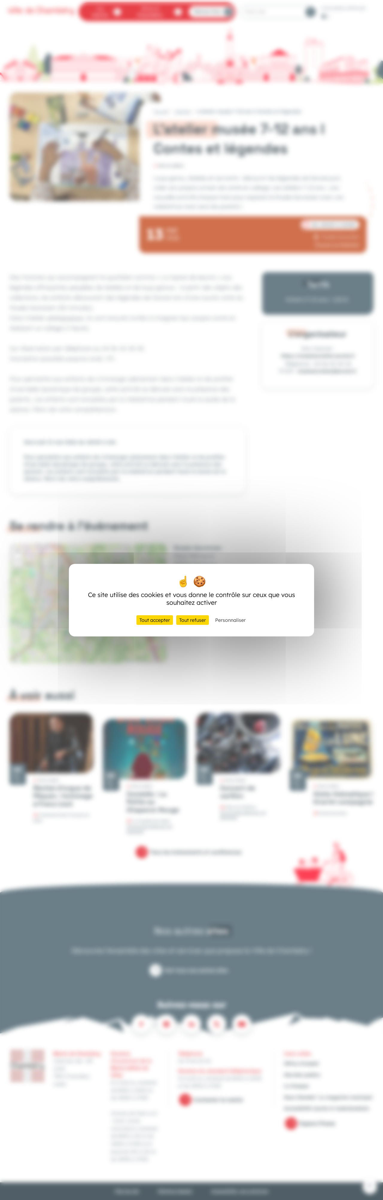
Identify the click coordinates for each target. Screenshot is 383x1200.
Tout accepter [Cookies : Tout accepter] (154, 620)
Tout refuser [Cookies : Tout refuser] (192, 620)
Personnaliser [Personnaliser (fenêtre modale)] (230, 620)
